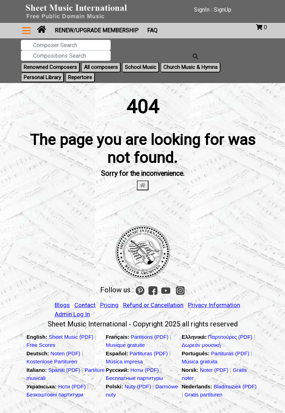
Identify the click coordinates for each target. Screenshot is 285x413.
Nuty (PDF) (138, 386)
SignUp (222, 9)
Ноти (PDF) (72, 386)
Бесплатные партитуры (134, 378)
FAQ (152, 30)
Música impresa (124, 361)
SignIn (202, 9)
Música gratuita (200, 361)
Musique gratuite (125, 345)
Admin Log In (72, 314)
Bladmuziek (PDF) (235, 386)
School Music (140, 67)
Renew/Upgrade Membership (97, 30)
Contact (85, 305)
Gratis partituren (203, 395)
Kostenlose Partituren (51, 361)
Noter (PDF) (215, 370)
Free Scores (40, 345)
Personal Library (42, 77)
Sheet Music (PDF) (72, 337)
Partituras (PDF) (149, 353)
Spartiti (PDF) (65, 370)
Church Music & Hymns (190, 67)
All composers (101, 67)
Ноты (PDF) (145, 370)
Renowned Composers (50, 67)
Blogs (62, 305)
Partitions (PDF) (150, 337)
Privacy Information (214, 305)
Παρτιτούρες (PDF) (231, 337)
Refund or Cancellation (153, 305)
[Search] (195, 56)
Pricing (109, 305)
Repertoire (80, 77)
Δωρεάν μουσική (201, 345)
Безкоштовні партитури (54, 395)
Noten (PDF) (65, 353)
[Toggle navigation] (26, 30)
